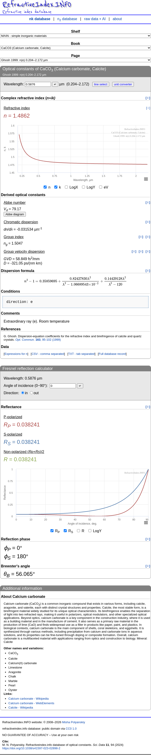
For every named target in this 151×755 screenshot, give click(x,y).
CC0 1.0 (71, 729)
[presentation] (75, 281)
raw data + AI (95, 19)
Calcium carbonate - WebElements (31, 704)
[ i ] (148, 98)
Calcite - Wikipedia (20, 708)
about (117, 19)
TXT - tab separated (81, 354)
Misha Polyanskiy (73, 723)
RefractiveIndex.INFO (36, 4)
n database (67, 19)
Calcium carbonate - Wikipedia (28, 699)
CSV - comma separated (48, 354)
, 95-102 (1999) (38, 340)
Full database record (112, 354)
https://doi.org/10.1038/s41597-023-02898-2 (31, 749)
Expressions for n (16, 354)
